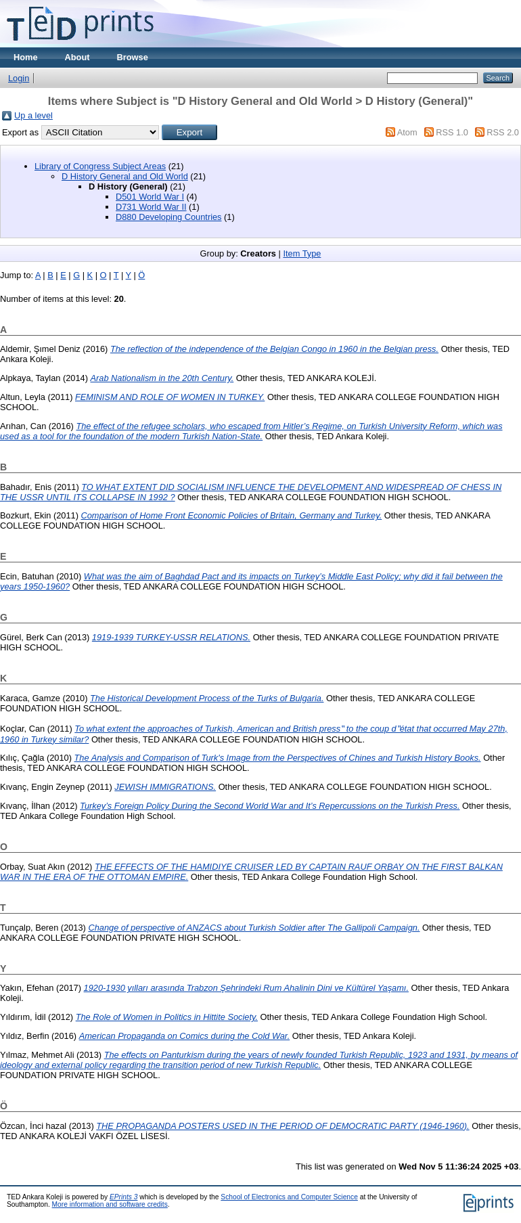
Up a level (33, 115)
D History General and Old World (125, 176)
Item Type (302, 253)
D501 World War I (150, 197)
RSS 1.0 (452, 132)
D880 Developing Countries (169, 217)
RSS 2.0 (502, 132)
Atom (407, 132)
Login (18, 78)
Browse (132, 57)
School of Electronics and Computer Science (289, 1197)
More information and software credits (110, 1204)
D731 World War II (151, 207)
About (77, 57)
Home (26, 57)
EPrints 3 (124, 1197)
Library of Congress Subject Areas (100, 166)
